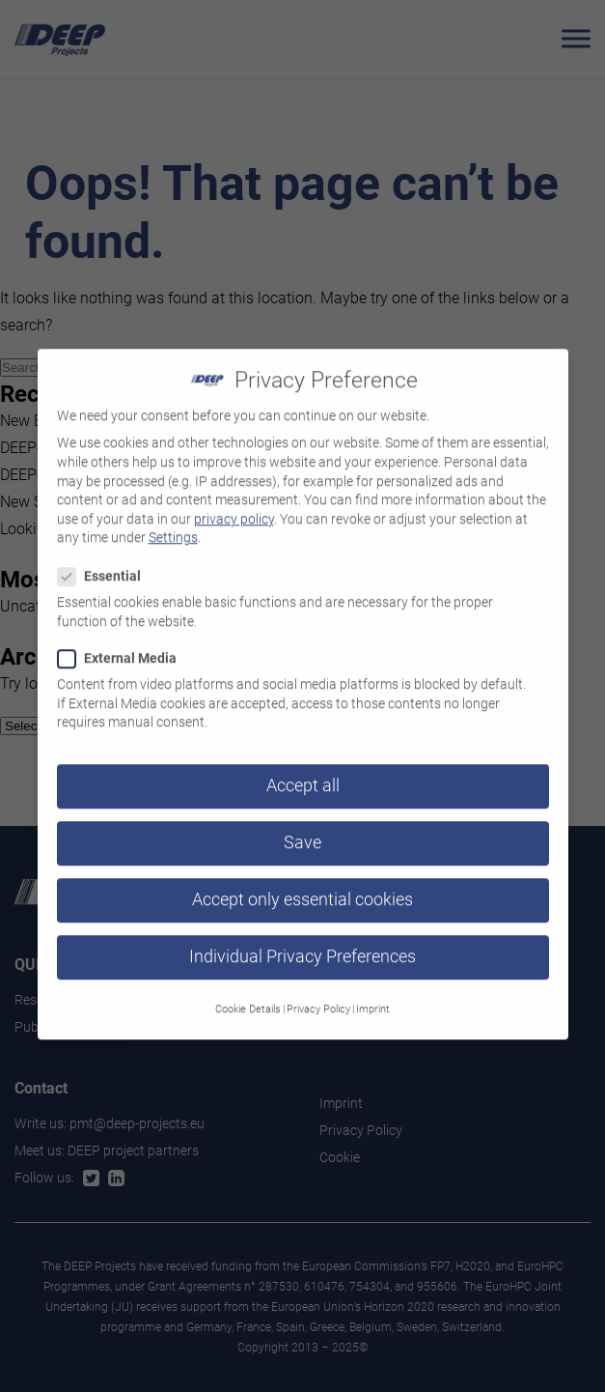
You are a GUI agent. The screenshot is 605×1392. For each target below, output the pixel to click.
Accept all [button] (303, 773)
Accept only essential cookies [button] (302, 887)
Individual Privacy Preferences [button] (302, 944)
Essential (105, 563)
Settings (173, 525)
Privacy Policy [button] (318, 996)
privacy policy (234, 506)
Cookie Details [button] (248, 996)
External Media (123, 646)
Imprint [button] (373, 996)
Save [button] (302, 830)
